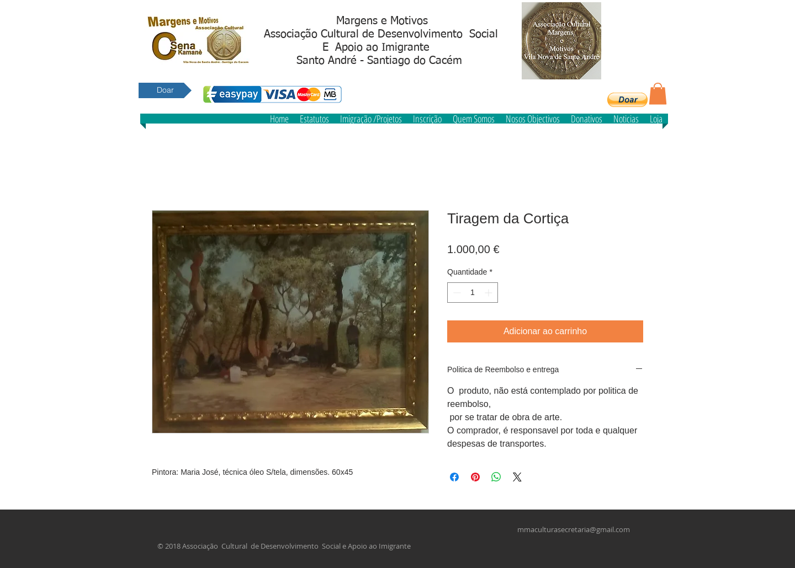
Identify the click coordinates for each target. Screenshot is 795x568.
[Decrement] (456, 292)
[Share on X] (517, 477)
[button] (627, 100)
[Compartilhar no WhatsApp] (496, 477)
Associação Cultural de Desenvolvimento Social (381, 34)
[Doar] (165, 90)
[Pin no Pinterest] (475, 477)
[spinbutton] (473, 292)
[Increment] (489, 292)
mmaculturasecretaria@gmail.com (573, 529)
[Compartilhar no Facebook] (454, 477)
